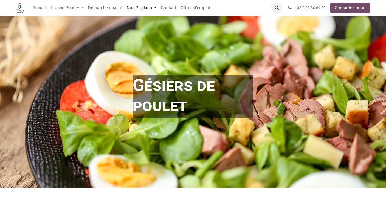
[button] (277, 8)
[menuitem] (39, 7)
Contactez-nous (350, 7)
